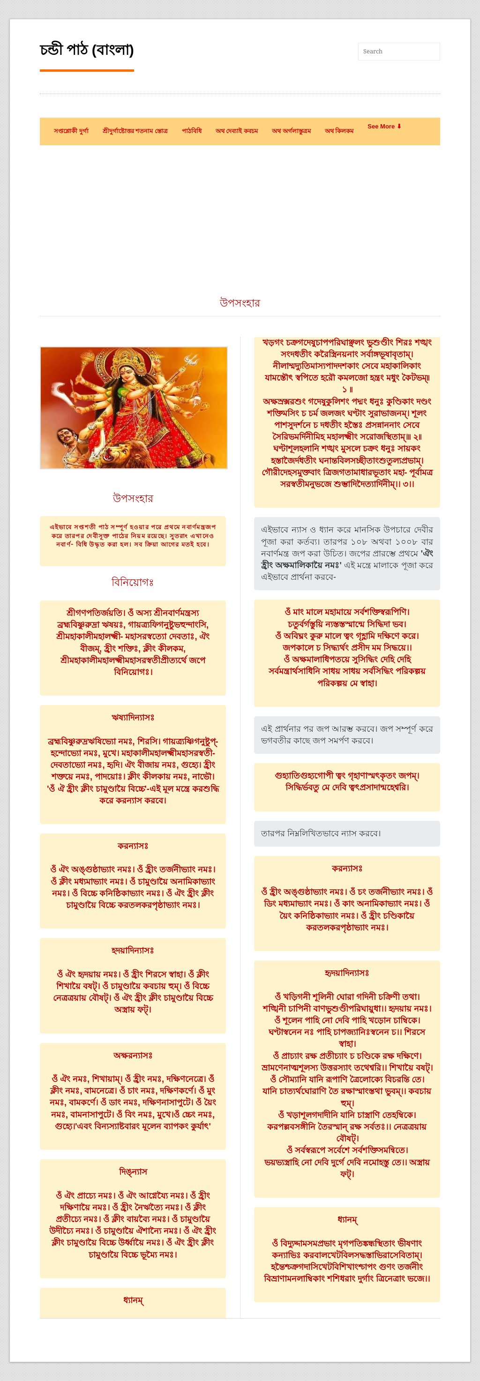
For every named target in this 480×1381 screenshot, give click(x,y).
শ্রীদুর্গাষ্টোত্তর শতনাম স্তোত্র (135, 131)
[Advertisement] (240, 226)
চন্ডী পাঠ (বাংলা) (87, 50)
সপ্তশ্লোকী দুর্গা (71, 131)
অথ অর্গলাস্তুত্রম (291, 131)
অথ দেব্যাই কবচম (237, 131)
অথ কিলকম (339, 131)
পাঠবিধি (192, 131)
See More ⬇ (384, 126)
